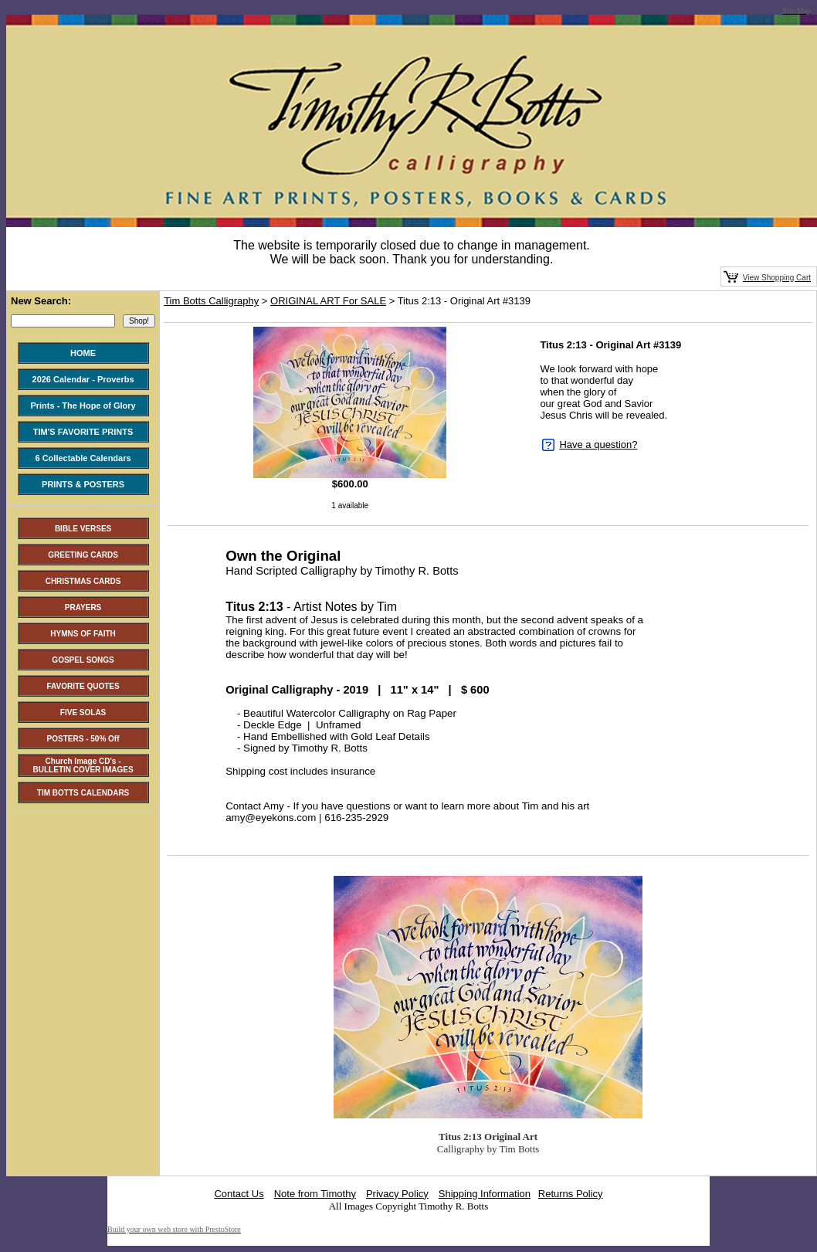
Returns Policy (570, 1193)
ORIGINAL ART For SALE (328, 301)
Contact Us (238, 1193)
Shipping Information (485, 1193)
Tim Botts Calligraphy (211, 301)
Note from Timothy (315, 1193)
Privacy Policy (397, 1193)
